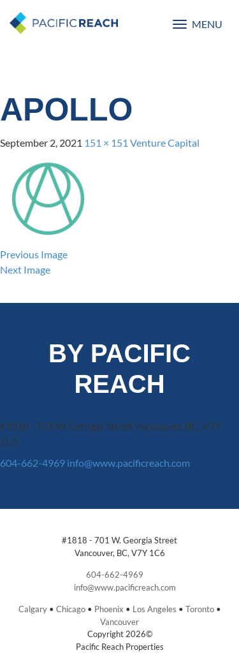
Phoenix (109, 609)
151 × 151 (106, 142)
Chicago (70, 609)
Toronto (199, 609)
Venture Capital (164, 142)
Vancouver (119, 622)
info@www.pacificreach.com (128, 463)
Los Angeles (155, 609)
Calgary (32, 609)
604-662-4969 (32, 463)
